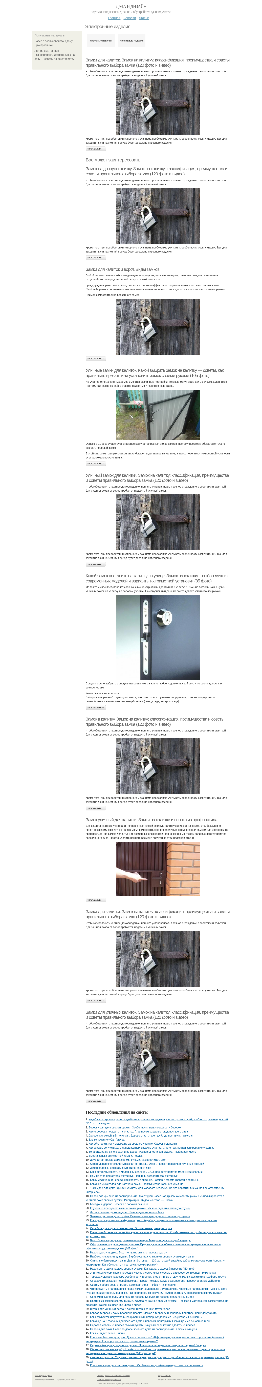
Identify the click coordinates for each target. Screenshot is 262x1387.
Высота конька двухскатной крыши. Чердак (115, 1155)
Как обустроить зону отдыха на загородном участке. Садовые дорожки (133, 1143)
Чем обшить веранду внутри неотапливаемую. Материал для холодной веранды (140, 1240)
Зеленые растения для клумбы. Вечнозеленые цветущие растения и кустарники (140, 1216)
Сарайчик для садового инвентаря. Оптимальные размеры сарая (131, 1228)
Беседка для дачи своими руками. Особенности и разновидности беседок (135, 1127)
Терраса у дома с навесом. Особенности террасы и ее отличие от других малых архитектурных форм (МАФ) (158, 1276)
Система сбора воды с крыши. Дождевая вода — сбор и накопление (133, 1284)
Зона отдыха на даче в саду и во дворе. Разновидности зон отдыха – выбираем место (142, 1151)
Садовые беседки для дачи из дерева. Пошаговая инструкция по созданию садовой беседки (148, 1345)
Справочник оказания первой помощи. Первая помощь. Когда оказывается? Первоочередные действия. (155, 1280)
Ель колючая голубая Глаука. (107, 1139)
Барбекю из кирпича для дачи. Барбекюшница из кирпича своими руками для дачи (142, 1256)
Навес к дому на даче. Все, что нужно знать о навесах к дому (128, 1252)
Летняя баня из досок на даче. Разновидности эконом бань (127, 1212)
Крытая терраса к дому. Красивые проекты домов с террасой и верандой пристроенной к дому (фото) (153, 1313)
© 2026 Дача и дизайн (43, 1376)
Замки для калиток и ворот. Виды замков (122, 269)
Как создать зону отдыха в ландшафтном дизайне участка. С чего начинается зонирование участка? (151, 1147)
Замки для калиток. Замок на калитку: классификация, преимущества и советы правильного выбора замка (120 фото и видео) (158, 62)
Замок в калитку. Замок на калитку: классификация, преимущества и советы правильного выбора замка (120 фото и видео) (155, 722)
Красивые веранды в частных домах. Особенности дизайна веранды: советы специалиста (146, 1365)
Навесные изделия (101, 40)
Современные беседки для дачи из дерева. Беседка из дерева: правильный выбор (142, 1296)
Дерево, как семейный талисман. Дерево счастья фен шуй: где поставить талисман (141, 1135)
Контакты (100, 1376)
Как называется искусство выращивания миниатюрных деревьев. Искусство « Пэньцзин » (146, 1317)
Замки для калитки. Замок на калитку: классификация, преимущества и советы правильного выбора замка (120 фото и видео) (158, 914)
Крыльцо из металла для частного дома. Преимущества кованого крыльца (136, 1184)
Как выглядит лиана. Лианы (107, 1333)
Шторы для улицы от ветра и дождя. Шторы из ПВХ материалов (130, 1309)
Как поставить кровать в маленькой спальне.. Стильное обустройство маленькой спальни (146, 1171)
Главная (114, 18)
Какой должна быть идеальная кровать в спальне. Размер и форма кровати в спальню (144, 1180)
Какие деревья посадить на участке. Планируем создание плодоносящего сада (138, 1131)
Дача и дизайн (131, 6)
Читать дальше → (96, 149)
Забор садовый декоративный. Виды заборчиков (120, 1167)
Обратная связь (164, 1376)
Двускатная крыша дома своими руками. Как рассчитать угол (128, 1159)
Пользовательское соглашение (117, 1376)
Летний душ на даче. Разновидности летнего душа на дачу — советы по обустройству (54, 54)
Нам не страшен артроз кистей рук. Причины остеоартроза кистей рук (134, 1175)
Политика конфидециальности (109, 1380)
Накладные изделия (132, 40)
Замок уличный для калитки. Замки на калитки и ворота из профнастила (151, 819)
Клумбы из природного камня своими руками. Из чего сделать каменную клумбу (140, 1208)
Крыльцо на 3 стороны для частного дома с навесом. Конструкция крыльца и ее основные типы (150, 1321)
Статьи (144, 18)
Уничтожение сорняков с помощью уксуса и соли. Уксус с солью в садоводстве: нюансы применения (153, 1272)
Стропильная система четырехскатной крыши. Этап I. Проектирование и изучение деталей (147, 1163)
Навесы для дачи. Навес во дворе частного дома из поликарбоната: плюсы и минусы (143, 1329)
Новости (129, 18)
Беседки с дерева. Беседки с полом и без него (119, 1204)
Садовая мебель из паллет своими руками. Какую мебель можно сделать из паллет (142, 1325)
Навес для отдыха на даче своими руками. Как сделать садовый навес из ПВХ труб (142, 1268)
